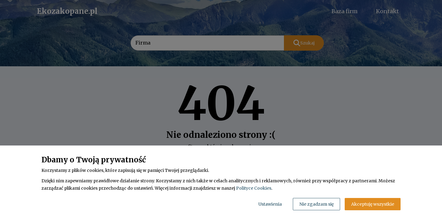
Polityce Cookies (253, 188)
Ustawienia (270, 204)
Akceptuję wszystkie (372, 204)
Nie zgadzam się (316, 204)
